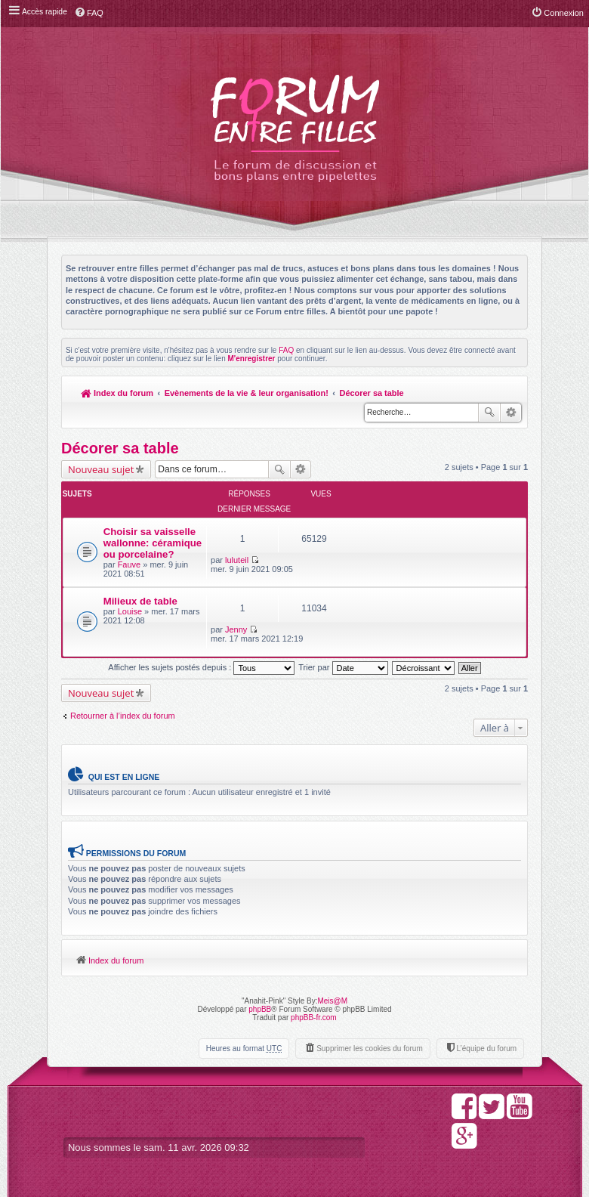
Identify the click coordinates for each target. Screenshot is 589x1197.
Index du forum (117, 392)
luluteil (361, 518)
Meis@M (332, 985)
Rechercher (489, 413)
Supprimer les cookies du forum (369, 1032)
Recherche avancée (511, 413)
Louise (130, 618)
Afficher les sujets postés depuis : (201, 650)
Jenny (361, 609)
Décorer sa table (373, 392)
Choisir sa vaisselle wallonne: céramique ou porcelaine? (135, 539)
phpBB (259, 993)
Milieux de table (140, 608)
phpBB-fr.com (314, 1002)
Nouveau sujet (101, 469)
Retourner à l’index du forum (122, 699)
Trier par (342, 650)
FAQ (286, 350)
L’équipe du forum (486, 1032)
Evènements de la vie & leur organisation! (247, 392)
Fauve (129, 572)
